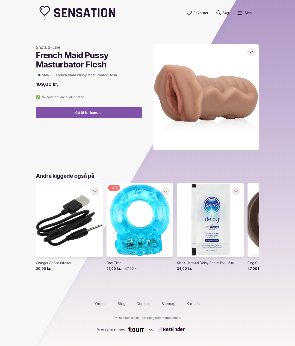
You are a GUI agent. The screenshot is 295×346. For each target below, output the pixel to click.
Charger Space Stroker (53, 263)
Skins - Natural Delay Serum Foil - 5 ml (205, 263)
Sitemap (168, 303)
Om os (100, 303)
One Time (113, 263)
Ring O (253, 263)
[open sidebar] (245, 13)
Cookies (143, 303)
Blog (121, 303)
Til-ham (42, 75)
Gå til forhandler (89, 112)
